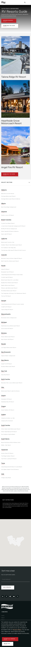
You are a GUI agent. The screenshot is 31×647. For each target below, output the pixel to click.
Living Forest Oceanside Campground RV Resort (13, 226)
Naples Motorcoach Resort (8, 285)
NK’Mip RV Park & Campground (9, 228)
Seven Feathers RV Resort (7, 410)
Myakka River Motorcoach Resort (9, 282)
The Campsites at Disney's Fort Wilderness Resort (13, 293)
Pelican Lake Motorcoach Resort (9, 288)
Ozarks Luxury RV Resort (7, 215)
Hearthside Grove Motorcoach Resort (10, 326)
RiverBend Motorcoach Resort (8, 290)
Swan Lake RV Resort (6, 234)
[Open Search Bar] (25, 2)
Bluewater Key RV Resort (7, 272)
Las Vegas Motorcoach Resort (8, 347)
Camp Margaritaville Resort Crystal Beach (11, 467)
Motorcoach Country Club (7, 242)
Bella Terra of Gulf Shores (7, 193)
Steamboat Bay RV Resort (7, 402)
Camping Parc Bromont (7, 421)
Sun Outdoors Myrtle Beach (8, 434)
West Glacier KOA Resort (7, 339)
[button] (9, 540)
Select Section (6, 182)
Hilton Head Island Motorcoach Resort (10, 429)
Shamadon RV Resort (6, 399)
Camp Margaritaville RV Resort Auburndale (12, 274)
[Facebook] (6, 596)
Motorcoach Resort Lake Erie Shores (10, 391)
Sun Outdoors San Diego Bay (8, 247)
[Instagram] (10, 596)
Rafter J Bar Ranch (6, 445)
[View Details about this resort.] (15, 77)
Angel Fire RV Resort (6, 364)
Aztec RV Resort (5, 269)
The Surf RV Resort (6, 296)
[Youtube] (13, 596)
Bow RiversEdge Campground (8, 207)
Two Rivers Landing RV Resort (8, 458)
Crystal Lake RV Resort (7, 277)
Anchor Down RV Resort (7, 453)
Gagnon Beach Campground (8, 355)
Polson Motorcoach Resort (8, 336)
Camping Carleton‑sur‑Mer (8, 418)
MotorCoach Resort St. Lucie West (9, 280)
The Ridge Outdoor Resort (7, 456)
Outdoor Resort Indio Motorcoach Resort (11, 245)
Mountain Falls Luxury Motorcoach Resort (11, 383)
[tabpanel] (15, 334)
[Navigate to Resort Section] (8, 21)
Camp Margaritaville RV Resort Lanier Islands (12, 304)
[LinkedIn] (2, 596)
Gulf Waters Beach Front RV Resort (10, 469)
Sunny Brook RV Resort (7, 328)
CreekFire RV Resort (6, 307)
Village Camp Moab (6, 477)
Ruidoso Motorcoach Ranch (8, 366)
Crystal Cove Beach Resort (8, 223)
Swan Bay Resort (5, 374)
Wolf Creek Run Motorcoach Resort (10, 261)
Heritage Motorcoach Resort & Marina (10, 199)
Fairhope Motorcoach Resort (8, 196)
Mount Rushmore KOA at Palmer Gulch (10, 442)
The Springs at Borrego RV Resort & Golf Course (13, 250)
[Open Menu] (29, 2)
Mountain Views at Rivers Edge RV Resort (11, 258)
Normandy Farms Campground (8, 317)
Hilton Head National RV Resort (9, 431)
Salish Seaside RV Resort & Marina (9, 231)
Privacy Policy (17, 630)
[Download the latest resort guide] (9, 26)
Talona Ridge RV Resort (7, 309)
